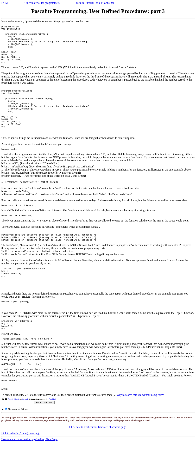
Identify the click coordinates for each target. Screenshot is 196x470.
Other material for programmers (42, 2)
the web (25, 424)
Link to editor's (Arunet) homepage (20, 457)
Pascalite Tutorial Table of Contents (94, 2)
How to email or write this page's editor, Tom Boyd (29, 463)
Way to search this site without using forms (140, 419)
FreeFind (52, 424)
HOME (5, 2)
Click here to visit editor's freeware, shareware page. (98, 451)
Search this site (14, 424)
